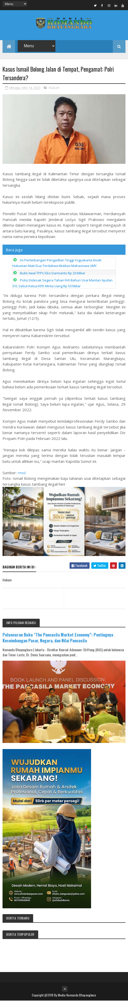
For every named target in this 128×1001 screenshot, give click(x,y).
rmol (22, 472)
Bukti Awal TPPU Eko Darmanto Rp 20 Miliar (52, 273)
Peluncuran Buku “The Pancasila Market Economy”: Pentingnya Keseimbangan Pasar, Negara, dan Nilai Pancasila (58, 638)
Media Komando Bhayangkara (77, 995)
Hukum (54, 88)
